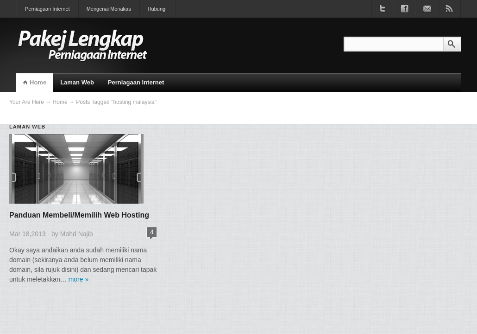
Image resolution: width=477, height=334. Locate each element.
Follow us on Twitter (382, 9)
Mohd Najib (76, 234)
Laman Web (77, 82)
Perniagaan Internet (47, 9)
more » (79, 279)
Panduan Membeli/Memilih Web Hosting (79, 215)
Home (38, 82)
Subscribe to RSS (449, 9)
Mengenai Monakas (109, 9)
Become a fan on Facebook (405, 9)
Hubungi (157, 9)
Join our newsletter (427, 9)
